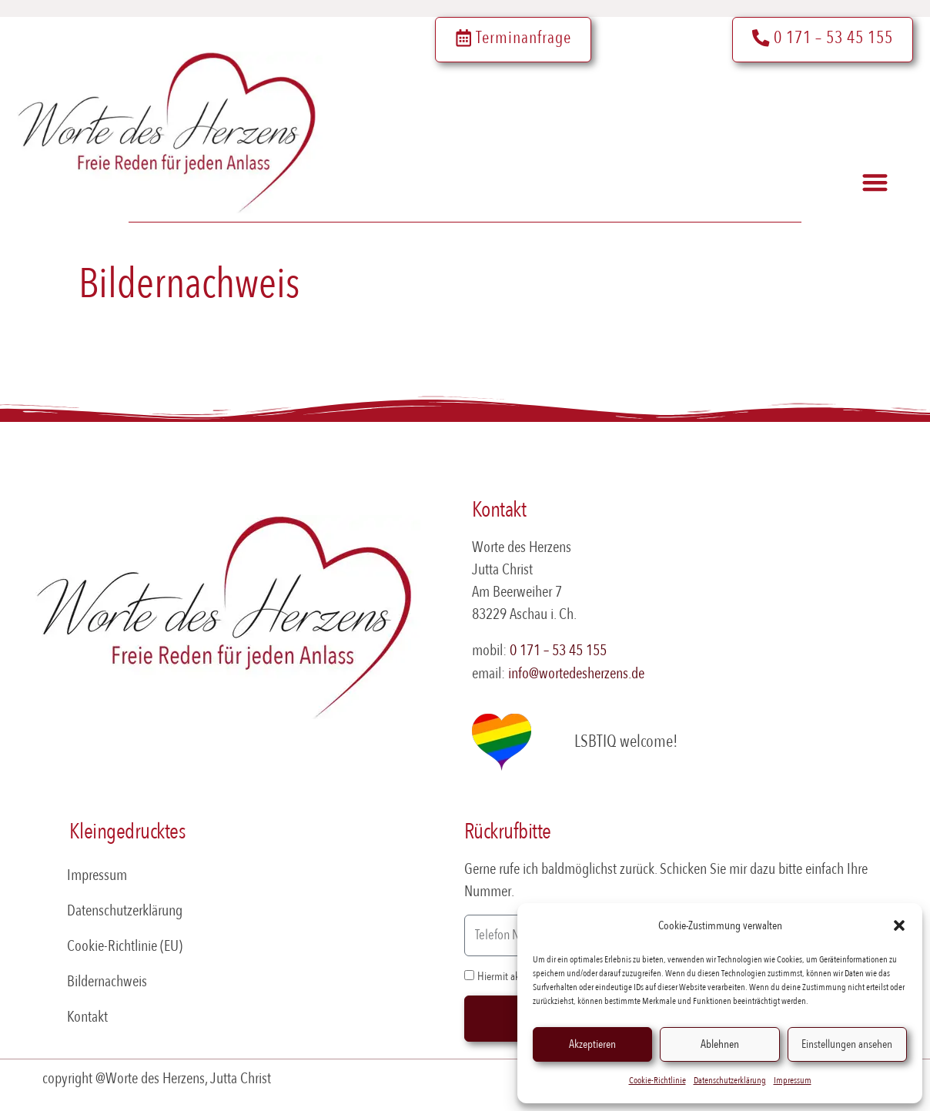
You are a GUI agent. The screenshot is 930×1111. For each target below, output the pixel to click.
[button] (899, 925)
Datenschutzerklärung (730, 1080)
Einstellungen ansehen (846, 1044)
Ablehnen (720, 1044)
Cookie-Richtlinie (657, 1080)
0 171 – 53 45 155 (558, 650)
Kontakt (87, 1016)
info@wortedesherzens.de (576, 673)
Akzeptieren (592, 1044)
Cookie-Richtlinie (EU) (124, 945)
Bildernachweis (107, 981)
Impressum (792, 1080)
